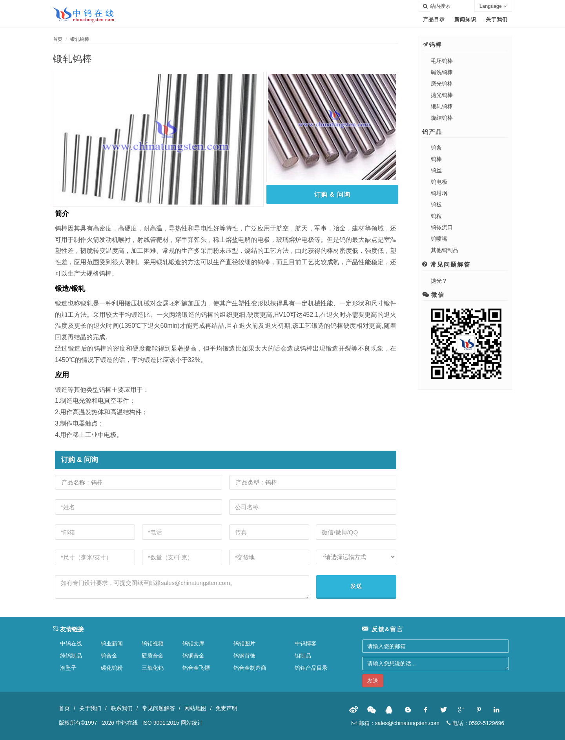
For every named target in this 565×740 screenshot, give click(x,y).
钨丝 (436, 170)
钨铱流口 (442, 227)
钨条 (436, 147)
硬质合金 (153, 655)
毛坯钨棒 (442, 61)
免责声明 (226, 708)
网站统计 (192, 723)
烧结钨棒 (442, 118)
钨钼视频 (153, 643)
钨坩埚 (439, 193)
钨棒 (436, 159)
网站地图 (195, 708)
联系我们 (122, 708)
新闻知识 (465, 19)
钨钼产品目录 (311, 668)
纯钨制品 (71, 655)
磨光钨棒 (442, 83)
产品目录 (434, 19)
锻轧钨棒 (79, 39)
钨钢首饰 (244, 655)
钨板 (436, 204)
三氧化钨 (153, 668)
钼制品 (303, 655)
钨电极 (439, 182)
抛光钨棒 (442, 95)
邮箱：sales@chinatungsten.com (395, 723)
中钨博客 (306, 643)
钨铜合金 (193, 655)
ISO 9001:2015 (160, 723)
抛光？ (439, 281)
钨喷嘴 (439, 239)
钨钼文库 (193, 643)
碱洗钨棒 (442, 72)
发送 (356, 586)
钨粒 (436, 216)
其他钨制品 (444, 250)
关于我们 (497, 19)
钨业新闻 (112, 643)
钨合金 (109, 655)
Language (493, 6)
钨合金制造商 (249, 668)
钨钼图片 (244, 643)
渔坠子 (68, 668)
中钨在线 (71, 643)
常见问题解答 (158, 708)
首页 (57, 39)
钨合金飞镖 (196, 668)
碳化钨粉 (112, 668)
